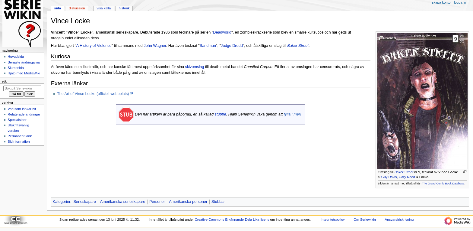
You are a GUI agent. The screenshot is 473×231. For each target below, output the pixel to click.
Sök (4, 81)
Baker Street (404, 172)
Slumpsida (16, 68)
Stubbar (218, 202)
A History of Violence (94, 46)
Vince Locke (448, 172)
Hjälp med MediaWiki (24, 73)
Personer (157, 202)
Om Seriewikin (365, 219)
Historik (124, 8)
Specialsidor (17, 120)
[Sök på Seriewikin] (22, 88)
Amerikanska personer (188, 202)
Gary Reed (407, 177)
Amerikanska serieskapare (122, 202)
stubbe (220, 114)
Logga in (460, 2)
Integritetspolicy (332, 219)
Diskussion (77, 8)
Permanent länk (20, 136)
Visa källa (104, 8)
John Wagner (155, 46)
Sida (57, 8)
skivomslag (194, 67)
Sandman (208, 46)
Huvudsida (16, 56)
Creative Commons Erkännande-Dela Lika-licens (232, 219)
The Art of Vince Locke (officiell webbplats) (93, 94)
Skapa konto (441, 2)
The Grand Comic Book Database (443, 183)
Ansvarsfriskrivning (399, 219)
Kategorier (62, 202)
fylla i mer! (292, 114)
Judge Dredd (232, 46)
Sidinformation (19, 141)
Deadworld (222, 32)
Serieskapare (84, 202)
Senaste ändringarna (24, 62)
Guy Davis (389, 177)
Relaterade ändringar (24, 114)
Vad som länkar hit (22, 109)
